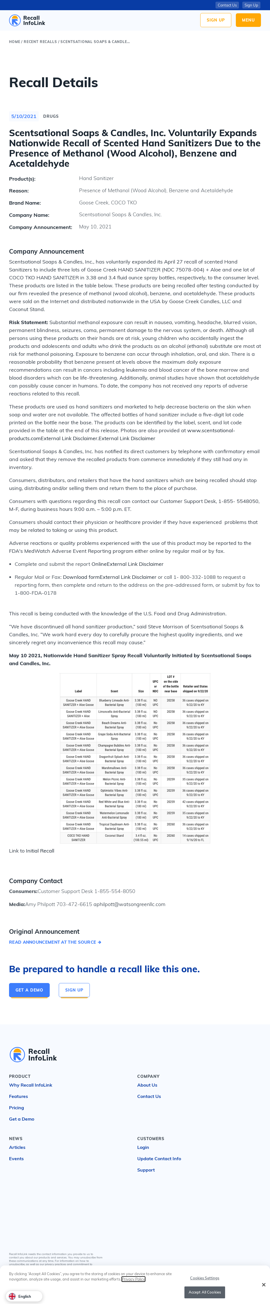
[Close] (264, 1285)
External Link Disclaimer (69, 438)
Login (143, 1147)
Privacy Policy (133, 1279)
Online (99, 564)
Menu (248, 20)
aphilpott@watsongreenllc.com (129, 904)
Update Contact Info (159, 1158)
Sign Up (216, 20)
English (20, 1296)
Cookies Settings (204, 1278)
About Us (147, 1085)
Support (146, 1170)
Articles (17, 1147)
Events (16, 1158)
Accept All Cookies (205, 1292)
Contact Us (227, 5)
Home (14, 42)
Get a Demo (29, 990)
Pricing (16, 1107)
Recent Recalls (40, 42)
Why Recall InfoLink (30, 1085)
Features (18, 1096)
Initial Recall (40, 850)
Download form (81, 577)
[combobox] (24, 1296)
